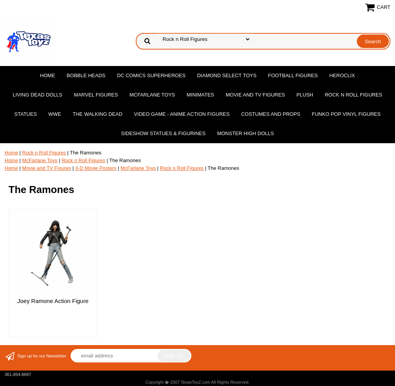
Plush (305, 95)
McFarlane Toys (152, 95)
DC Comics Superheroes (151, 75)
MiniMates (200, 95)
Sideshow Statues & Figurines (163, 133)
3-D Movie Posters (95, 168)
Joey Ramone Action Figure (52, 301)
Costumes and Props (270, 114)
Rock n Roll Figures (353, 95)
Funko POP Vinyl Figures (346, 114)
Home (47, 75)
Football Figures (293, 75)
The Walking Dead (98, 114)
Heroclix (342, 75)
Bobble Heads (86, 75)
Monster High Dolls (245, 133)
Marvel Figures (96, 95)
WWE (54, 114)
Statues (25, 114)
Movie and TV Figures (255, 95)
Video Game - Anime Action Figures (182, 114)
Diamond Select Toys (227, 75)
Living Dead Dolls (37, 95)
